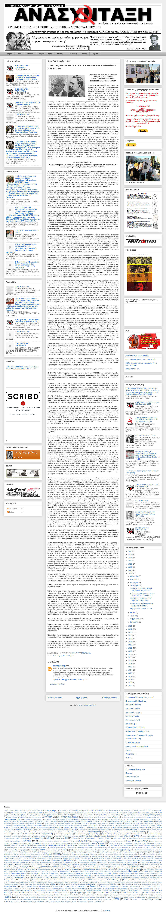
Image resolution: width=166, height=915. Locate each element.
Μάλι (38, 858)
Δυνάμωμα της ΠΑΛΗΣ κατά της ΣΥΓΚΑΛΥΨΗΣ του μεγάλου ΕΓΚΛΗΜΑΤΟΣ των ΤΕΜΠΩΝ (27, 77)
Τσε (143, 886)
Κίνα (146, 852)
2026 (130, 551)
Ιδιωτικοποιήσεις (124, 847)
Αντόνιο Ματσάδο (85, 819)
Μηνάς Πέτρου (122, 860)
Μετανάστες (69, 860)
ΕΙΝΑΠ (82, 838)
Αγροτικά (38, 815)
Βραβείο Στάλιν (55, 827)
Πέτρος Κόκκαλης (126, 873)
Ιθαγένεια (132, 847)
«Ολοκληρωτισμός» (113, 810)
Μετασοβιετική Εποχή (100, 860)
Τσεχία (158, 886)
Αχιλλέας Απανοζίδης (50, 823)
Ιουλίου (133, 613)
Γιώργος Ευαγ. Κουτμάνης (38, 831)
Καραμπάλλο (14, 852)
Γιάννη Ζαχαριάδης (93, 829)
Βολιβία (137, 825)
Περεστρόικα (45, 873)
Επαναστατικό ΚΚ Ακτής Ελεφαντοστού (140, 697)
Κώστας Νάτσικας (73, 856)
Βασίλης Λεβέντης (149, 823)
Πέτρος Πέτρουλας (151, 873)
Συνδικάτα (24, 884)
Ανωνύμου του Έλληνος (146, 819)
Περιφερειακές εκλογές (67, 873)
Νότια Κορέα (46, 867)
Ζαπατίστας (90, 845)
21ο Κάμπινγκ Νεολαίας (51, 812)
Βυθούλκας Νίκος (92, 827)
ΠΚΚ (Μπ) (15, 875)
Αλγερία (125, 815)
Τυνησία (25, 888)
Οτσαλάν (59, 869)
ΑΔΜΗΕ (69, 815)
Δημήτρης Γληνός (94, 834)
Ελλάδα (27, 840)
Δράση (84, 54)
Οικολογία (126, 867)
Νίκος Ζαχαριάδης (129, 864)
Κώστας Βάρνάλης (25, 856)
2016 (130, 632)
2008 (130, 657)
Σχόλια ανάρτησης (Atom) (87, 705)
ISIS (17, 897)
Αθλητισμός (76, 815)
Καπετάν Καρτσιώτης (92, 850)
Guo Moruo (133, 895)
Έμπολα (74, 841)
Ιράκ (154, 848)
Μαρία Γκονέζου (87, 858)
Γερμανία (74, 829)
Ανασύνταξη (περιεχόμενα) (68, 817)
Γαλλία (148, 827)
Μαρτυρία (126, 858)
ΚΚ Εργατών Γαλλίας (133, 705)
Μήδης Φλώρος (112, 860)
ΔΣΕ (49, 838)
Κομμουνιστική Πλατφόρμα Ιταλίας (138, 731)
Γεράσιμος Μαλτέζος (63, 829)
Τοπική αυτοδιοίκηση (79, 886)
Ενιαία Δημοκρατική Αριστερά (99, 841)
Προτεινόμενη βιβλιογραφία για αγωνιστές (141, 359)
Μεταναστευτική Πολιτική (85, 860)
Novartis (43, 899)
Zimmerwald (98, 901)
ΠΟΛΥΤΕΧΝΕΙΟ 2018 (22, 331)
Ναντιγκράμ (27, 864)
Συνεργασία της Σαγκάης (35, 884)
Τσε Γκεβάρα (150, 886)
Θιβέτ (90, 847)
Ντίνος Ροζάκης (68, 867)
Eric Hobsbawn (147, 893)
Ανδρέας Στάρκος (100, 817)
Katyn (49, 897)
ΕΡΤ (154, 843)
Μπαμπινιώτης (113, 862)
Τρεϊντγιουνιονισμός (114, 886)
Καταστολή (65, 852)
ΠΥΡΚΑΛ (139, 875)
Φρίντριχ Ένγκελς (122, 888)
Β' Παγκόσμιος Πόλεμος (80, 823)
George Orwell (101, 895)
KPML (111, 897)
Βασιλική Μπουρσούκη (82, 825)
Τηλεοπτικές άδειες (31, 886)
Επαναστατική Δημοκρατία (135, 769)
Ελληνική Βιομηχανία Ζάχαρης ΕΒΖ (48, 841)
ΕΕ (66, 838)
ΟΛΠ (159, 867)
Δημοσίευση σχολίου (57, 684)
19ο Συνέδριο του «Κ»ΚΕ (18, 812)
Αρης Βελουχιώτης (74, 821)
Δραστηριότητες (36, 838)
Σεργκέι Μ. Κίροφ (115, 877)
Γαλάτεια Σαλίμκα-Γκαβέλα (137, 827)
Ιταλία (65, 850)
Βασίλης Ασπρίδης (137, 823)
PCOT (157, 899)
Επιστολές (73, 843)
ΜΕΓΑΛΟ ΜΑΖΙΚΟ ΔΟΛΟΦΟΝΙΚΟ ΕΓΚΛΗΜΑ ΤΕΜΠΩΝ (27, 104)
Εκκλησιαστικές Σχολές (120, 838)
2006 (130, 664)
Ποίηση (23, 875)
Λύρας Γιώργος (22, 858)
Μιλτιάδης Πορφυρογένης (20, 862)
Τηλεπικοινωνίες (56, 886)
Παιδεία (111, 869)
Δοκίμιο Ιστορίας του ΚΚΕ (13, 838)
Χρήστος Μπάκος (40, 890)
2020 (130, 570)
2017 (130, 629)
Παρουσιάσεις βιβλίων (18, 873)
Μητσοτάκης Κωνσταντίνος (149, 860)
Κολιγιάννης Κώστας (36, 854)
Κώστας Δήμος (48, 856)
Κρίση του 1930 (118, 854)
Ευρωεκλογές (38, 845)
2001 (130, 679)
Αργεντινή (54, 821)
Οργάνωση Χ (21, 869)
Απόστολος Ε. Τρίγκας (43, 821)
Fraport (84, 895)
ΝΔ (64, 864)
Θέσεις (19, 54)
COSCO (57, 893)
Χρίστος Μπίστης (61, 890)
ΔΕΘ (26, 834)
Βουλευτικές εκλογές (26, 827)
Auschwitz (14, 893)
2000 (130, 682)
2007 (130, 660)
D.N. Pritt (75, 893)
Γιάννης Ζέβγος (117, 829)
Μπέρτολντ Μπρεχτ (154, 862)
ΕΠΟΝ (93, 843)
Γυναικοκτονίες (152, 831)
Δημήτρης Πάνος (125, 834)
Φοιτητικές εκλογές (96, 888)
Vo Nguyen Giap (82, 901)
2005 (130, 667)
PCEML (116, 899)
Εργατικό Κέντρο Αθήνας (116, 843)
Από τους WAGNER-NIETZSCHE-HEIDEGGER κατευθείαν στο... (142, 594)
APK (153, 890)
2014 (130, 638)
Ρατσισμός (9, 877)
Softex (47, 901)
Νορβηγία (25, 867)
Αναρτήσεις (12, 508)
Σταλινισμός (127, 880)
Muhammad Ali (27, 899)
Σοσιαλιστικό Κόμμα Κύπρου (71, 880)
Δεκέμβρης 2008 (46, 834)
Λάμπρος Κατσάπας (97, 856)
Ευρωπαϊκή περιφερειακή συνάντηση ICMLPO (59, 845)
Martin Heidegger (129, 897)
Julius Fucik (33, 897)
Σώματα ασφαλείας (104, 884)
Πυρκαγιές (131, 875)
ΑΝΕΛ (109, 817)
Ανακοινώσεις (36, 817)
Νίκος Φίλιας (154, 864)
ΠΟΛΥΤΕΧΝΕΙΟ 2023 (22, 114)
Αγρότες (31, 815)
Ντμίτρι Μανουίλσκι (80, 867)
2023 (130, 561)
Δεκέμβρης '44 (33, 834)
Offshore (57, 899)
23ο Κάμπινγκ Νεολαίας (84, 812)
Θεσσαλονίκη (70, 847)
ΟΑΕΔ (100, 867)
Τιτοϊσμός (66, 886)
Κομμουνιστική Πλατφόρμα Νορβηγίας (139, 735)
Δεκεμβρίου (134, 576)
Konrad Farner (84, 897)
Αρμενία (98, 821)
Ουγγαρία (66, 869)
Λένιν (136, 856)
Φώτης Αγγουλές (134, 888)
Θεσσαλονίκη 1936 (82, 847)
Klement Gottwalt (73, 897)
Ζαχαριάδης (100, 845)
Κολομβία (47, 854)
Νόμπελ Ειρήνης (15, 867)
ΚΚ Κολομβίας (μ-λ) (133, 720)
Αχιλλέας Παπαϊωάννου (64, 823)
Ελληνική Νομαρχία (65, 841)
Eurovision (15, 895)
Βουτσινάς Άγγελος (42, 827)
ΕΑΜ (56, 838)
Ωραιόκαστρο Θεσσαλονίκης (94, 890)
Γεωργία (82, 829)
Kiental (55, 897)
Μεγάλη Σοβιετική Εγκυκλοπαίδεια (22, 860)
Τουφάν (128, 750)
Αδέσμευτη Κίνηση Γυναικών (53, 815)
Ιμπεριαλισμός (141, 847)
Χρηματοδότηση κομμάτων (23, 890)
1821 (7, 812)
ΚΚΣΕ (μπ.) (16, 854)
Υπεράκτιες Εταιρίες (45, 888)
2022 (130, 564)
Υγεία (34, 888)
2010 (130, 651)
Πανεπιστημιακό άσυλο (21, 871)
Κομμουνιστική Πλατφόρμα (80, 854)
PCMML (142, 899)
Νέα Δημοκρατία (73, 864)
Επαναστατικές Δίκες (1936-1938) (37, 843)
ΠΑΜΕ (139, 869)
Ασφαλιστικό (148, 821)
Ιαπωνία (114, 847)
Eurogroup (7, 895)
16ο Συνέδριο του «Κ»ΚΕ (139, 810)
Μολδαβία (67, 862)
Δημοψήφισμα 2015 (40, 836)
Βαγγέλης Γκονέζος (95, 823)
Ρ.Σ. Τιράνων (158, 875)
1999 (130, 686)
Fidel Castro (30, 895)
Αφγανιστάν (30, 823)
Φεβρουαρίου (135, 619)
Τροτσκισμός (135, 886)
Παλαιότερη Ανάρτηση (110, 698)
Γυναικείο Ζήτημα (139, 832)
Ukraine (74, 901)
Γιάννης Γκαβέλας (105, 829)
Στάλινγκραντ (100, 880)
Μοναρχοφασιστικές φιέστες (88, 862)
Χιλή (5, 890)
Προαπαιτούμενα (53, 875)
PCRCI (11, 901)
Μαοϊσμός (78, 858)
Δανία (15, 834)
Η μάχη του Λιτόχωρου (151, 845)
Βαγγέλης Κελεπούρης (108, 823)
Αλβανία (117, 815)
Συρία (53, 884)
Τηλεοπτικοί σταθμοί (44, 886)
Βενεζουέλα (94, 825)
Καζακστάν (73, 850)
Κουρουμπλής (108, 854)
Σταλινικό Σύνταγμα (113, 880)
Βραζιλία (66, 827)
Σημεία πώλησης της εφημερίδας (137, 355)
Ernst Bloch (157, 893)
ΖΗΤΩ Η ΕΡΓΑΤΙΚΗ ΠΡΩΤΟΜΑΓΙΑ (22, 67)
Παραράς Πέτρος (76, 871)
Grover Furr (125, 895)
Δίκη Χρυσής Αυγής (149, 836)
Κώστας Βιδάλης (37, 856)
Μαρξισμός (110, 858)
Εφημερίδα (82, 845)
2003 (130, 673)
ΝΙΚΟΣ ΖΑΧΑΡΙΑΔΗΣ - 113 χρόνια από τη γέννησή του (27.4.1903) (145, 514)
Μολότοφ (74, 862)
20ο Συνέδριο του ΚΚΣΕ (36, 812)
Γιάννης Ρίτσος (156, 829)
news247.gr (36, 899)
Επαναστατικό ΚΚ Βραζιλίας (136, 701)
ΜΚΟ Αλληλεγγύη (57, 862)
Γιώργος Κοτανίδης (65, 831)
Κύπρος (139, 854)
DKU (81, 893)
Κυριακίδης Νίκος (150, 854)
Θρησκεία (97, 847)
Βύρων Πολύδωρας (104, 827)
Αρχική (9, 54)
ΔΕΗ (21, 834)
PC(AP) (101, 899)
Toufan (68, 901)
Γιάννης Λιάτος (146, 829)
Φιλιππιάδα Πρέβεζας (71, 888)
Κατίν (72, 852)
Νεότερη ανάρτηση (54, 698)
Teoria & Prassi (60, 901)
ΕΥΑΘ (13, 845)
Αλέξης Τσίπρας (12, 817)
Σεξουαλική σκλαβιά (102, 877)
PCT (22, 901)
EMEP (115, 893)
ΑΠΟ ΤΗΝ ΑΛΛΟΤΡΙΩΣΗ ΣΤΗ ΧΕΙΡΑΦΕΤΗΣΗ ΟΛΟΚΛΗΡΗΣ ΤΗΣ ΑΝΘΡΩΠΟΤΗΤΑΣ (146, 420)
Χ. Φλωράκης (145, 888)
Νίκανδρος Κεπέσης (89, 864)
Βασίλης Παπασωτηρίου (35, 825)
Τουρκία (93, 886)
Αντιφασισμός (38, 819)
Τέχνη (21, 886)
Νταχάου (57, 867)
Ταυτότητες (136, 884)
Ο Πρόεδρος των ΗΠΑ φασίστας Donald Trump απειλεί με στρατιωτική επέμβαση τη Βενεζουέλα (27, 265)
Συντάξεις (46, 884)
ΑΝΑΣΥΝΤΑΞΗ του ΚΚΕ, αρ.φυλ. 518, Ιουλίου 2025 (147, 485)
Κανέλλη (82, 850)
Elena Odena (106, 893)
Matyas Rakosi (140, 897)
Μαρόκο (118, 858)
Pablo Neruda (72, 899)
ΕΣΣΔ (6, 845)
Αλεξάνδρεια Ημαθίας (135, 815)
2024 (130, 558)
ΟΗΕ (111, 867)
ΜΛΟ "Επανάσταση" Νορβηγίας (137, 746)
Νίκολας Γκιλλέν (116, 864)
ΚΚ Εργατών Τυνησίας (134, 712)
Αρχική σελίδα (81, 698)
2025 (130, 554)
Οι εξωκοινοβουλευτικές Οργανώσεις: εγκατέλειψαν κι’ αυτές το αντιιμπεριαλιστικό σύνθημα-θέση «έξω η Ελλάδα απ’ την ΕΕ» (147, 455)
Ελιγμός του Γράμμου (15, 841)
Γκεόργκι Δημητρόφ (93, 832)
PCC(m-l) (108, 899)
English (95, 54)
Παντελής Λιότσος (52, 871)
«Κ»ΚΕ (86, 810)
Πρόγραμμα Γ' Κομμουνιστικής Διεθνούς (71, 875)
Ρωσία (70, 877)
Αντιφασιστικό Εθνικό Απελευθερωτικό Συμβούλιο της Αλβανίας (61, 819)
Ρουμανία (63, 877)
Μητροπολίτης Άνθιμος (134, 860)
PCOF (149, 899)
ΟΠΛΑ (13, 869)
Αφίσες (60, 54)
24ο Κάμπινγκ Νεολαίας (100, 812)
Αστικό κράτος (138, 821)
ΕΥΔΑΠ (19, 845)
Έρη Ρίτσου (137, 843)
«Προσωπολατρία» (126, 810)
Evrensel (129, 773)
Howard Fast (156, 895)
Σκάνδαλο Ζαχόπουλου (140, 877)
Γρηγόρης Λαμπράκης (124, 831)
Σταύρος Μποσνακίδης (141, 880)
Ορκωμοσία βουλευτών (44, 869)
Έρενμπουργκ (128, 843)
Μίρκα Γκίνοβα (35, 862)
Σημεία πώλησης (126, 877)
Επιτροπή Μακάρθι (84, 843)
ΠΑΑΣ (103, 869)
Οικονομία (135, 867)
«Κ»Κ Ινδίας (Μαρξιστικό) (75, 810)
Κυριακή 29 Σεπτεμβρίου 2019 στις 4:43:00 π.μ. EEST (71, 680)
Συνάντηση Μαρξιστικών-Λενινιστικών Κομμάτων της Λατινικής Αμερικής (119, 882)
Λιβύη (12, 858)
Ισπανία (33, 850)
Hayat (149, 895)
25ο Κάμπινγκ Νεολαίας (116, 812)
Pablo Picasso (82, 899)
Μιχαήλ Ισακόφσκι (46, 862)
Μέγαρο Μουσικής (38, 860)
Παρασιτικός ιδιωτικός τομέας (91, 871)
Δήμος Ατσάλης (27, 836)
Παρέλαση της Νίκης (120, 871)
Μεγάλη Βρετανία (136, 858)
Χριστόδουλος (51, 890)
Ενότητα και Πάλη (141, 841)
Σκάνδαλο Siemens (155, 877)
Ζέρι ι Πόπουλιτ (115, 845)
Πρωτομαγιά (120, 875)
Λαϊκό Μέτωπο (85, 856)
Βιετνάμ (104, 825)
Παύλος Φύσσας (34, 873)
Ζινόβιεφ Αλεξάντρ (126, 845)
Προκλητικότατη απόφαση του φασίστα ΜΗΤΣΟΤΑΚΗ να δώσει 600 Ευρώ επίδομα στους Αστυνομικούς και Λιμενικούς (27, 129)
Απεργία (158, 819)
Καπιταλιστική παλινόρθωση (144, 850)
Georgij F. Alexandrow (113, 895)
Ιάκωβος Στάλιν (106, 847)
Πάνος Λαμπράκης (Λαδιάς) (37, 871)
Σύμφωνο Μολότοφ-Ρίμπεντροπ (45, 882)
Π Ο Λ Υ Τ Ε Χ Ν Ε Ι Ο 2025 (145, 435)
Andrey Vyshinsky (133, 890)
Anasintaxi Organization (20, 368)
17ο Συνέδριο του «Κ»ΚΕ (155, 810)
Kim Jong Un (62, 897)
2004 (130, 670)
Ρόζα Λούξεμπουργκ (36, 877)
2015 (130, 635)
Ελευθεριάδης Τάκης (152, 838)
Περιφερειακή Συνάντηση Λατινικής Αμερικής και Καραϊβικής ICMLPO (97, 873)
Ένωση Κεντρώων (155, 841)
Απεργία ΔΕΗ (7, 821)
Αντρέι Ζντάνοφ (96, 819)
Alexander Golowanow (120, 890)
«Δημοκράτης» (51, 811)
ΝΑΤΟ (47, 864)
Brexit (42, 893)
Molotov (14, 899)
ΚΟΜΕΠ (57, 854)
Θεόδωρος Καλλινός (25, 847)
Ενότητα (128, 841)
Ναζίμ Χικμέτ (8, 864)
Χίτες (10, 890)
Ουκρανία (75, 869)
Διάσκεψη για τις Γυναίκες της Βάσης (67, 836)
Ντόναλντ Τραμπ (92, 867)
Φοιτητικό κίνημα (109, 888)
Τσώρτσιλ (16, 888)
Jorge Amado (24, 897)
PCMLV (135, 899)
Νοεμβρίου (134, 579)
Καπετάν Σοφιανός (105, 850)
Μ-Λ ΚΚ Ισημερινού (133, 743)
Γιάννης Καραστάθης (132, 829)
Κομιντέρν (66, 854)
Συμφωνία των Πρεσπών (27, 882)
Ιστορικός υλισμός (55, 850)
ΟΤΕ (53, 869)
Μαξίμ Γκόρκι (57, 858)
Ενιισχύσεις (112, 841)
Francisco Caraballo (67, 895)
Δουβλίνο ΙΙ (25, 838)
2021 (130, 567)
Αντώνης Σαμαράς (133, 819)
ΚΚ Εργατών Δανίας (133, 709)
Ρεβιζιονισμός (20, 877)
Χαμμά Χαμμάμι (156, 888)
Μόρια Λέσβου (103, 862)
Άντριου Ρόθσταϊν (108, 819)
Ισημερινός (23, 850)
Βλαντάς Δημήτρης (113, 825)
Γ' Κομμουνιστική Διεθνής (119, 827)
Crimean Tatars (66, 893)
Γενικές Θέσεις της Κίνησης (48, 829)
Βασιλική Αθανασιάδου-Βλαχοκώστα (64, 825)
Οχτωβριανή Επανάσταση (90, 869)
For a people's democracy (45, 895)
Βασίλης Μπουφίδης (19, 825)
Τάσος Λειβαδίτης (126, 884)
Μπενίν (143, 862)
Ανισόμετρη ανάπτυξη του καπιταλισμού (132, 817)
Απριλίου (133, 616)
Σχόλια (10, 512)
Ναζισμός (18, 864)
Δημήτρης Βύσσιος (81, 834)
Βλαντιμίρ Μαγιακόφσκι (126, 825)
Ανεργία (115, 817)
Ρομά (47, 877)
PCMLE (126, 899)
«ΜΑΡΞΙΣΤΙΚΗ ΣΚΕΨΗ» (98, 810)
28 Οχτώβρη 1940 (130, 812)
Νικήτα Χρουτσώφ (105, 864)
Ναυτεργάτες (56, 864)
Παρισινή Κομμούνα (149, 871)
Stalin (52, 901)
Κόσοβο (92, 854)
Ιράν (160, 848)
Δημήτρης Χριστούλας (138, 834)
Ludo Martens (119, 897)
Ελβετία (142, 838)
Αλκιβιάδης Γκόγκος (24, 817)
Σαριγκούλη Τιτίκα (79, 877)
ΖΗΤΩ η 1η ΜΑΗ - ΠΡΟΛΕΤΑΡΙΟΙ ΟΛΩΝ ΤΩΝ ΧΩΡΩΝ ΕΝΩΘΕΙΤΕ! (27, 321)
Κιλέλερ (141, 852)
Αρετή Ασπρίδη (63, 821)
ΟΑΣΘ (106, 867)
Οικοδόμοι (118, 867)
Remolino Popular (132, 777)
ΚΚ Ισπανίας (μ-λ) (132, 716)
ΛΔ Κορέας (127, 856)
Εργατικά (100, 843)
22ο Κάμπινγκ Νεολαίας (67, 812)
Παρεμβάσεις (133, 871)
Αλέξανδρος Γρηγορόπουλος (152, 815)
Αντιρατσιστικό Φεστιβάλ (12, 819)
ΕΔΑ (62, 838)
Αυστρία (14, 823)
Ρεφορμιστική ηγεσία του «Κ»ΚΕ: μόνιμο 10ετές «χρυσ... (141, 604)
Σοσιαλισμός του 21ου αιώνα (52, 880)
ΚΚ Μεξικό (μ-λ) (131, 724)
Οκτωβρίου (134, 582)
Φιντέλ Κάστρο (83, 888)
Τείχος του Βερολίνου (147, 884)
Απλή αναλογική (17, 821)
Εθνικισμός (75, 838)
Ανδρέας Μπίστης (88, 817)
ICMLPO (129, 758)
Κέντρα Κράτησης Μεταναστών (128, 852)
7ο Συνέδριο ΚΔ (156, 813)
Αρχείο (104, 821)
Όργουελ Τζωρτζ (31, 869)
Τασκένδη (114, 884)
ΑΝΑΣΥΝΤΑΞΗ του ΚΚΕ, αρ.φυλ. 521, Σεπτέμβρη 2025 (147, 403)
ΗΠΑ (160, 845)
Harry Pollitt (142, 895)
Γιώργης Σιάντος (24, 831)
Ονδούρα (7, 869)
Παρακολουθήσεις (64, 871)
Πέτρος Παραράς (139, 873)
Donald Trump (89, 893)
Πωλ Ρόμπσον (148, 875)
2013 (130, 642)
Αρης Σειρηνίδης (86, 821)
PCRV (17, 901)
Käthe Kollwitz (42, 897)
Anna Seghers (146, 890)
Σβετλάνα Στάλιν (90, 877)
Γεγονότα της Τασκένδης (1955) (26, 829)
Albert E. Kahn (108, 890)
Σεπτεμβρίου (135, 585)
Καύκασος (89, 852)
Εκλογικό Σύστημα (133, 838)
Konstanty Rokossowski (96, 897)
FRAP (77, 895)
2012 (130, 645)
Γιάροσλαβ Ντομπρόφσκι (10, 831)
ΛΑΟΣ (106, 856)
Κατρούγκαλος (80, 852)
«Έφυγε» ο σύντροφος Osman (141, 609)
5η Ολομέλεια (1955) (143, 812)
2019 (130, 573)
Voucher (91, 901)
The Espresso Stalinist (134, 781)
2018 (130, 626)
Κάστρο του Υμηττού (47, 852)
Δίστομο (160, 836)
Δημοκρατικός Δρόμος (153, 834)
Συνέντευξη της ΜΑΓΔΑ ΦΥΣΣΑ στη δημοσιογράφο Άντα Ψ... (141, 589)
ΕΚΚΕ (109, 838)
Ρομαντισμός (57, 656)
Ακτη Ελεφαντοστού (107, 815)
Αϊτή (91, 815)
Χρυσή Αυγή (73, 890)
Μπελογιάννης (133, 862)
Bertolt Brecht (23, 893)
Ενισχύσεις (120, 841)
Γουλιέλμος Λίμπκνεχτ (109, 831)
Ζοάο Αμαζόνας (138, 845)
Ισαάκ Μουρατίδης (12, 850)
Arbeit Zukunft (131, 754)
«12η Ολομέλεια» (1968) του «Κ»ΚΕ (13, 810)
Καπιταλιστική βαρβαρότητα (122, 850)
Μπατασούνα (122, 862)
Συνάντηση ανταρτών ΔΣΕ (89, 882)
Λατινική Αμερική (116, 856)
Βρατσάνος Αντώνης (78, 827)
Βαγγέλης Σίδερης (59, 666)
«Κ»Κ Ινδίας (63, 810)
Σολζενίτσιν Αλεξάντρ (24, 880)
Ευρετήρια (26, 845)
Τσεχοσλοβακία (8, 888)
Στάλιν (89, 880)
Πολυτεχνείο (33, 875)
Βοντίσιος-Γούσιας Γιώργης (148, 825)
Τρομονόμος (125, 886)
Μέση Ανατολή (57, 860)
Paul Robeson (92, 899)
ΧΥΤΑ (82, 890)
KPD (106, 897)
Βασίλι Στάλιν (48, 825)
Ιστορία (42, 850)
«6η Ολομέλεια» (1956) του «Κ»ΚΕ (35, 810)
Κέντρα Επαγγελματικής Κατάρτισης (108, 852)
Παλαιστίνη (129, 869)
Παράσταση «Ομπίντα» (107, 871)
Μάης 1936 (32, 858)
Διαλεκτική (50, 836)
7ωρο (8, 815)
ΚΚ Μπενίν (153, 852)
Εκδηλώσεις (72, 54)
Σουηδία (83, 880)
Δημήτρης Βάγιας (67, 834)
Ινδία (148, 847)
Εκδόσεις (30, 54)
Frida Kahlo (91, 895)
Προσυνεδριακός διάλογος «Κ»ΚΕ (105, 875)
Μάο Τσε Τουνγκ (67, 858)
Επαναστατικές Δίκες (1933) (13, 843)
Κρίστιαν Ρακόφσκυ (129, 854)
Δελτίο (57, 834)
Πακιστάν (120, 869)
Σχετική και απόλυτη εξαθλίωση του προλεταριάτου (81, 884)
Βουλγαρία (14, 827)
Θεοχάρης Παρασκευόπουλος (57, 847)
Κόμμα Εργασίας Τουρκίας (135, 727)
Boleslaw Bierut (34, 893)
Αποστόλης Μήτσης (29, 821)
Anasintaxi (75, 653)
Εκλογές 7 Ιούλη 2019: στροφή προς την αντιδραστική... (141, 599)
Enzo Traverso (137, 893)
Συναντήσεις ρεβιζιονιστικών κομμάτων (67, 882)
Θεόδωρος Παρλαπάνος (40, 847)
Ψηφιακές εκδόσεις (132, 369)
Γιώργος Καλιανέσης (52, 831)
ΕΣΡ (159, 843)
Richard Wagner (68, 656)
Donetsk (97, 893)
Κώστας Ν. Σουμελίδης (60, 856)
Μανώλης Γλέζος (46, 858)
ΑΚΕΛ (97, 815)
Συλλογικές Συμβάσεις (12, 882)
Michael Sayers (152, 897)
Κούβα (100, 854)
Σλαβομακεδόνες (9, 880)
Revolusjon (29, 901)
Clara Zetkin (49, 893)
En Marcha (125, 893)
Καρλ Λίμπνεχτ (25, 852)
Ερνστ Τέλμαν (147, 843)
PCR (5, 901)
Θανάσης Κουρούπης (12, 847)
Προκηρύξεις (88, 875)
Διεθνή (136, 836)
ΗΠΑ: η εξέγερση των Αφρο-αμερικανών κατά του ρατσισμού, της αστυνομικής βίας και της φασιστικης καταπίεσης (21, 248)
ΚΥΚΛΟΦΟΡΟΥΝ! (141, 500)
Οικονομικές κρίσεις (149, 867)
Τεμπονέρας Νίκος (10, 886)
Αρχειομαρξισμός (114, 821)
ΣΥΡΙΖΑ (61, 884)
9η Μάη (22, 815)
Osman (64, 899)
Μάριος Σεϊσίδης (99, 858)
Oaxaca (51, 899)
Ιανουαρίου (134, 622)
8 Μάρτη (14, 815)
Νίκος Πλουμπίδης (143, 864)
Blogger (107, 910)
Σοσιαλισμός (36, 880)
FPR (57, 895)
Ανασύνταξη (47, 817)
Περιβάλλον (54, 873)
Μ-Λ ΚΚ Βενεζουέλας (133, 739)
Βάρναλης (127, 823)
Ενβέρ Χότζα (83, 841)
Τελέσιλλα (157, 884)
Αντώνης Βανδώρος (120, 819)
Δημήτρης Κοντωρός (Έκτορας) (110, 834)
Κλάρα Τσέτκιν (25, 854)
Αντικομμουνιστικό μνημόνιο (152, 817)
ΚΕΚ (96, 852)
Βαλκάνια (119, 823)
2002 (130, 676)
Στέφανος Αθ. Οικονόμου (155, 880)
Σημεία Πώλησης (45, 54)
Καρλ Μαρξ (35, 852)
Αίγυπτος (85, 815)
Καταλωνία (57, 852)
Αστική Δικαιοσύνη (126, 821)
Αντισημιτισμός (28, 819)
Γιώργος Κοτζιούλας (78, 831)
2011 (130, 648)
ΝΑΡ (33, 864)
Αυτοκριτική (22, 823)
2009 (130, 654)
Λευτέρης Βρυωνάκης (147, 856)
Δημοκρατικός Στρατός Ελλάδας (12, 836)
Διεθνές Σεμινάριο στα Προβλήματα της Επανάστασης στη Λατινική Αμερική (105, 836)
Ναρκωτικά (40, 864)
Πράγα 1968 (44, 875)
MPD (19, 899)
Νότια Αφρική (36, 867)
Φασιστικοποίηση (57, 888)
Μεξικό (47, 860)
